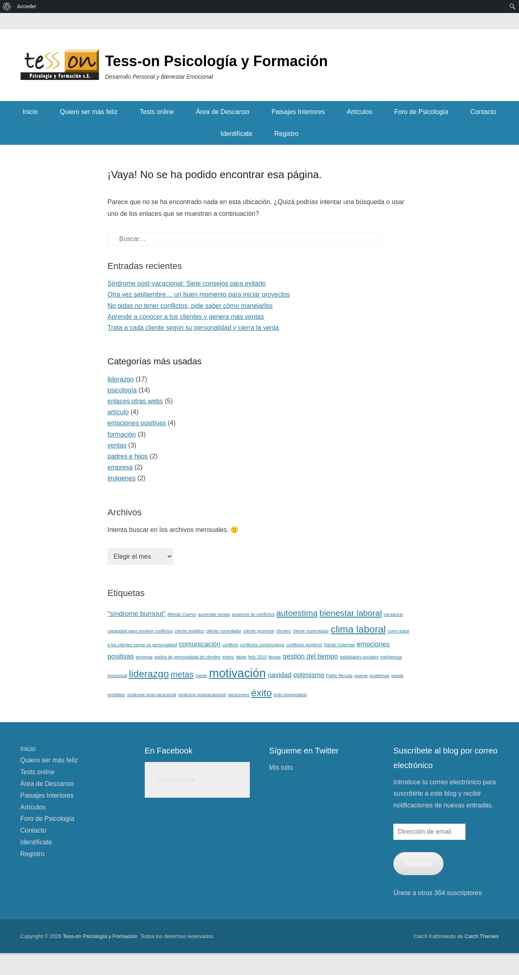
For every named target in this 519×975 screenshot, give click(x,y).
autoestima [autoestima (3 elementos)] (296, 613)
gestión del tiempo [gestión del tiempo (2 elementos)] (310, 656)
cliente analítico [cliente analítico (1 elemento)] (189, 630)
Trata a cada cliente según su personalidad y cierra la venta (193, 327)
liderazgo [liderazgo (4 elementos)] (149, 673)
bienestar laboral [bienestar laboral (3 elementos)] (351, 613)
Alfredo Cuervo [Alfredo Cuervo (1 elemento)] (181, 614)
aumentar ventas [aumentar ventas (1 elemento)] (214, 614)
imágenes (121, 478)
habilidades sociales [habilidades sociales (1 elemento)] (359, 656)
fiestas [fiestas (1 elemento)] (274, 656)
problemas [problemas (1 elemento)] (379, 675)
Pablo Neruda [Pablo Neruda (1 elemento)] (339, 675)
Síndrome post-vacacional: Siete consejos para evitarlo (186, 283)
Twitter (492, 66)
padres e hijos (127, 456)
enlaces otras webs (135, 401)
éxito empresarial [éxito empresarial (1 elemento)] (290, 694)
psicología (122, 390)
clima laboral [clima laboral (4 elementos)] (358, 629)
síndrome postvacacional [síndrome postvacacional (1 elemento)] (202, 694)
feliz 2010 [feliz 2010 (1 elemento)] (257, 656)
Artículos (359, 111)
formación (121, 434)
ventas (117, 445)
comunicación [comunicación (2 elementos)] (200, 644)
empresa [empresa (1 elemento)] (144, 656)
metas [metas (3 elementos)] (182, 674)
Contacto (483, 111)
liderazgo (120, 379)
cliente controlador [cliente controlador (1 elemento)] (224, 630)
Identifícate (236, 133)
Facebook (474, 66)
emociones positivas (136, 423)
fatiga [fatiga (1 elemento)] (241, 656)
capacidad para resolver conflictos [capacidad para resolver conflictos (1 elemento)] (140, 630)
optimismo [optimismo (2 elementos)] (308, 675)
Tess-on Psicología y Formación (216, 61)
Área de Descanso (222, 111)
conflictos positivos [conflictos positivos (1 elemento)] (304, 644)
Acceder (26, 6)
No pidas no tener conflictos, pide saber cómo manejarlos (189, 305)
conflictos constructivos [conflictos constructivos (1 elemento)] (262, 644)
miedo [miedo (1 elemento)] (201, 675)
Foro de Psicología (421, 111)
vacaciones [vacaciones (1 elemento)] (238, 694)
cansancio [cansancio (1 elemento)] (393, 614)
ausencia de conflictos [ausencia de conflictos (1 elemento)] (253, 614)
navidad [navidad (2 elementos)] (280, 675)
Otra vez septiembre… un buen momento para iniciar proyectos (198, 294)
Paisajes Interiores (298, 111)
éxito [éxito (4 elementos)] (261, 692)
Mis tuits (281, 767)
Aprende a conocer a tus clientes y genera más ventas (185, 316)
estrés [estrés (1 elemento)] (228, 656)
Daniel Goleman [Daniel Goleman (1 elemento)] (339, 644)
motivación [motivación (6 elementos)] (237, 673)
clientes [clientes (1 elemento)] (283, 630)
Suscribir (418, 863)
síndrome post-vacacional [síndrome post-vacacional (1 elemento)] (151, 694)
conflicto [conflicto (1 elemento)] (230, 644)
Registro (287, 133)
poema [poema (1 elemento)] (361, 675)
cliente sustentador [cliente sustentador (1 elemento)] (310, 630)
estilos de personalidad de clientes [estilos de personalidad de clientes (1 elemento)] (187, 656)
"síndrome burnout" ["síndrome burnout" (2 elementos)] (136, 614)
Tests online (156, 111)
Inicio (30, 111)
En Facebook (169, 750)
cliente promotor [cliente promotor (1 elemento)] (258, 630)
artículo (118, 412)
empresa (120, 467)
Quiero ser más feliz (89, 111)
